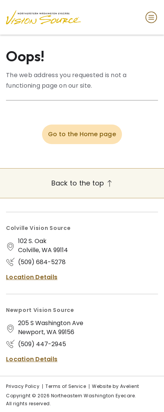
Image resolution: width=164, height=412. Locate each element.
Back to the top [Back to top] (82, 183)
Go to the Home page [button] (82, 134)
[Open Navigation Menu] (149, 17)
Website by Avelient (115, 386)
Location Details (31, 277)
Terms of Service (65, 386)
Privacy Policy (22, 386)
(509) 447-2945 (42, 344)
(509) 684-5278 (42, 262)
